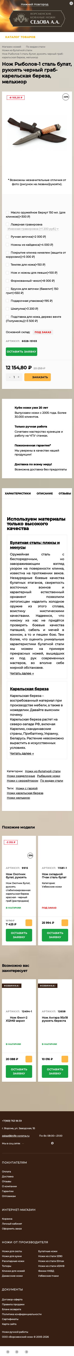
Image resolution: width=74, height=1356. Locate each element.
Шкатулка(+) (22, 308)
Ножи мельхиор (18, 798)
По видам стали (35, 46)
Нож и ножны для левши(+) (31, 272)
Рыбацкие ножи (48, 776)
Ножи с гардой (27, 788)
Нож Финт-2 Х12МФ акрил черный (16, 1021)
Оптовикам (9, 1196)
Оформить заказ (12, 1228)
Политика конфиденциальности (21, 1314)
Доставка (7, 1176)
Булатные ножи (47, 1251)
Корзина (7, 1218)
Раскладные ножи (13, 1261)
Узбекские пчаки (48, 1275)
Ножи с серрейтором (22, 780)
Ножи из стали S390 (50, 1256)
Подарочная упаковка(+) (29, 301)
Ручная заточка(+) (26, 236)
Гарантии (7, 1191)
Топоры (6, 1266)
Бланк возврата (11, 1309)
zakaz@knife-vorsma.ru (15, 1135)
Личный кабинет (12, 1223)
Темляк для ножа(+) (25, 264)
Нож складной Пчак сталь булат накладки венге (54, 877)
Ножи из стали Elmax (51, 1261)
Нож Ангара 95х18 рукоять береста (55, 1019)
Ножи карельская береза (25, 793)
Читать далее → (22, 673)
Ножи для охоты (12, 1251)
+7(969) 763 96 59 (12, 1120)
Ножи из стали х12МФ (51, 1266)
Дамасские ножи (12, 1275)
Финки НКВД (46, 1270)
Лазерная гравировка (24, 224)
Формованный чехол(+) (30, 281)
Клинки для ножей (13, 1270)
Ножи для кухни (12, 1256)
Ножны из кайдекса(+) (29, 245)
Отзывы (6, 1181)
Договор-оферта (12, 1299)
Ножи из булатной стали (17, 50)
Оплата (6, 1171)
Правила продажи (13, 1304)
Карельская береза (29, 688)
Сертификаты (10, 1319)
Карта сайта (9, 1324)
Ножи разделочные (21, 776)
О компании (9, 1186)
